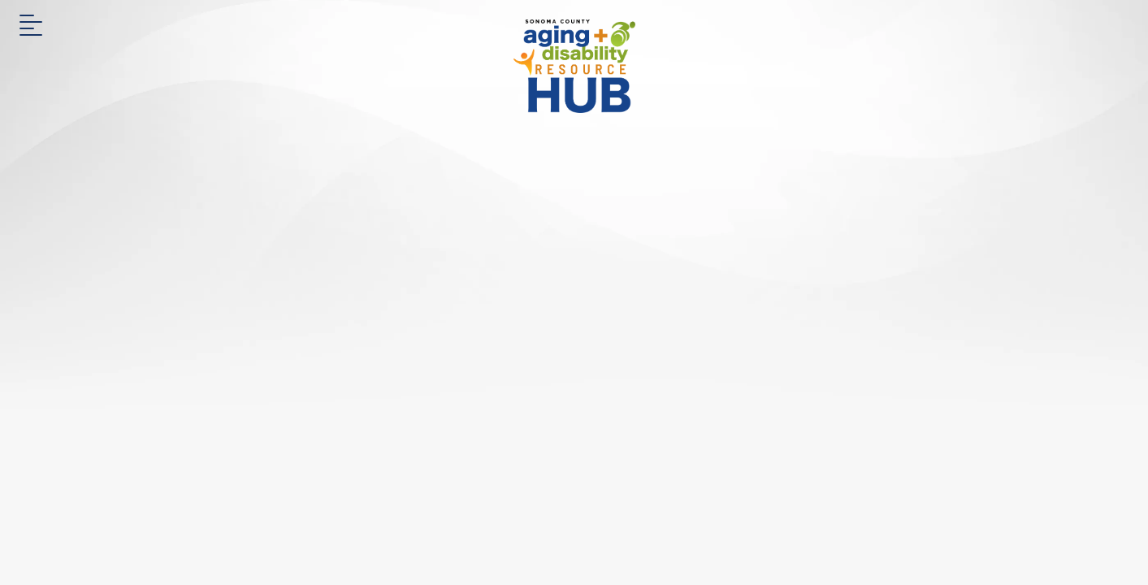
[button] (30, 30)
